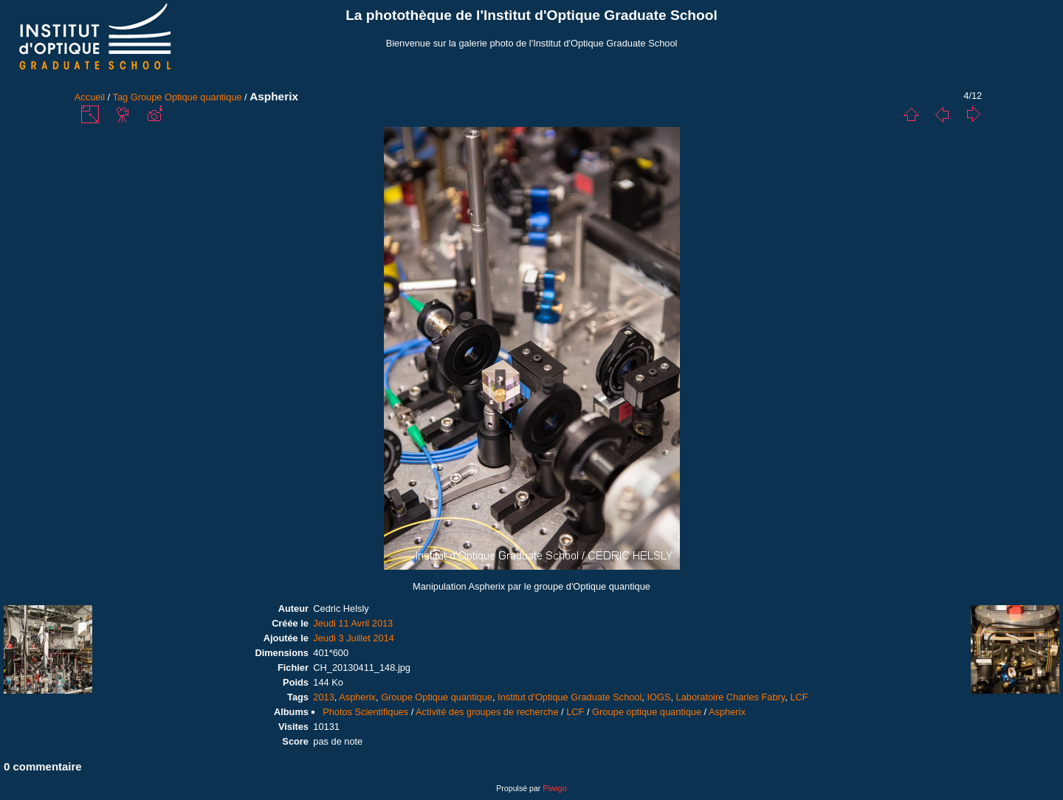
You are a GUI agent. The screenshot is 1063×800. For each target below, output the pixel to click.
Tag (120, 97)
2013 (323, 697)
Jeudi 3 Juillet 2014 (353, 638)
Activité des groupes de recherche (487, 711)
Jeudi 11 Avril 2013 (353, 623)
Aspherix (357, 697)
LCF (799, 697)
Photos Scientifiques (365, 711)
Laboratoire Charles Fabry (730, 697)
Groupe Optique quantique (186, 97)
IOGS (658, 697)
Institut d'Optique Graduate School (569, 697)
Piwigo (554, 788)
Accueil (90, 97)
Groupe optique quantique (646, 711)
